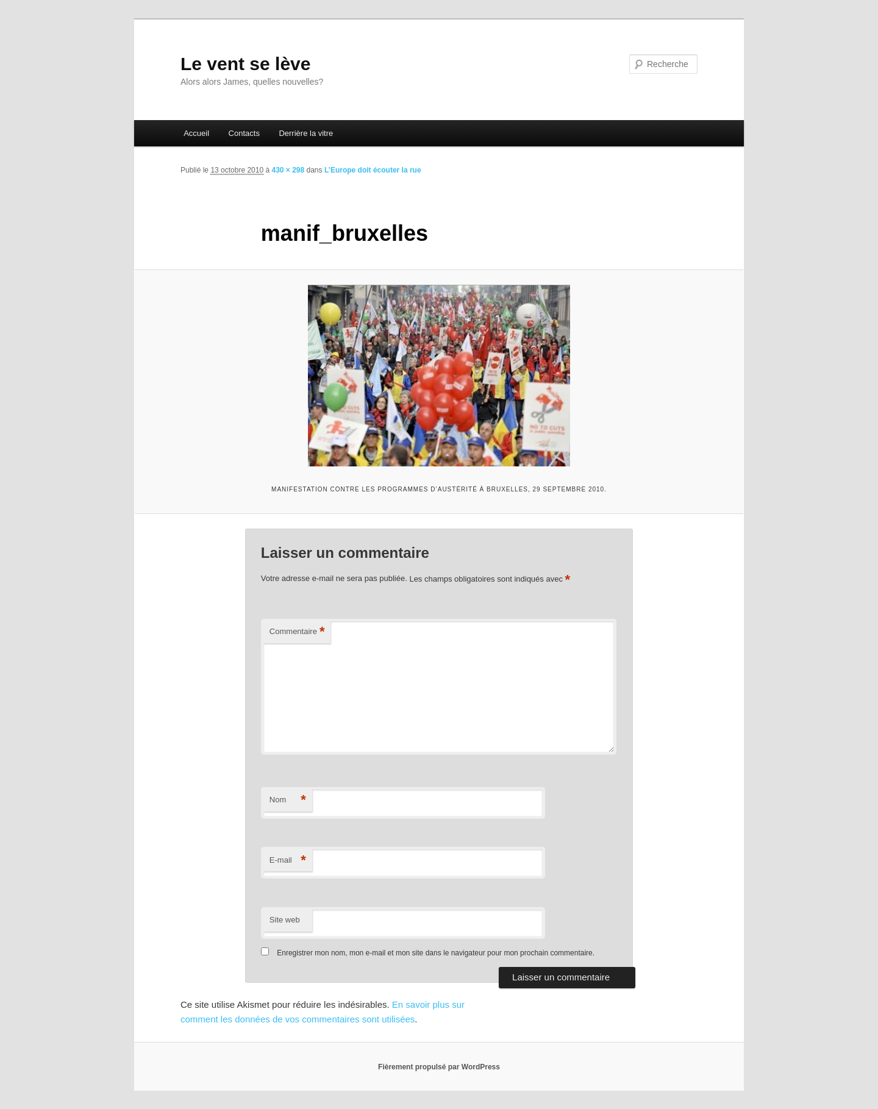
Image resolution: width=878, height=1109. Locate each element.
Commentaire (297, 632)
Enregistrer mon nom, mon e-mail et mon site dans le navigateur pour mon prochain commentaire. (435, 953)
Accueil (196, 133)
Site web (284, 919)
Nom (287, 800)
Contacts (244, 133)
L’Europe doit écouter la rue (372, 170)
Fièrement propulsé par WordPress (439, 1067)
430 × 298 (287, 170)
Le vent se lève (245, 64)
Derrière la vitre (306, 133)
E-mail (287, 860)
